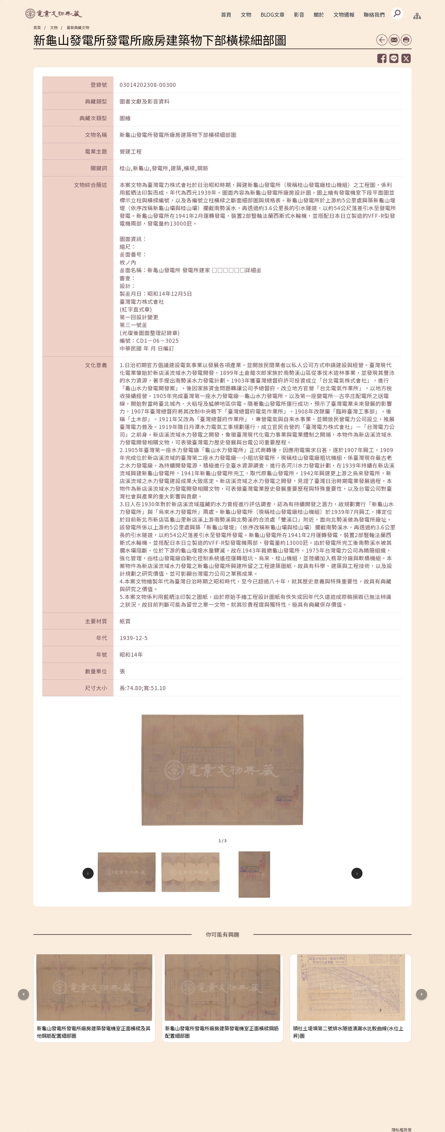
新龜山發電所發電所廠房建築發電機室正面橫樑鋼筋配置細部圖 (222, 1031)
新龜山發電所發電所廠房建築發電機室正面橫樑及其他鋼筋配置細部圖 (93, 1031)
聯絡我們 (374, 14)
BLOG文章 (273, 14)
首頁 (226, 14)
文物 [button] (246, 14)
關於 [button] (319, 14)
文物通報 (343, 14)
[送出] (397, 13)
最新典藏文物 (78, 27)
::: (28, 27)
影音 (299, 14)
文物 (53, 27)
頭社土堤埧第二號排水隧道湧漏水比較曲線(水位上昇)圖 (348, 1031)
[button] (126, 872)
